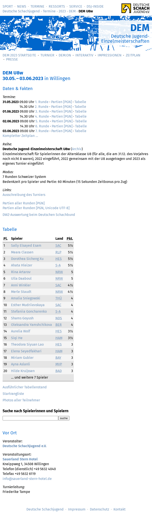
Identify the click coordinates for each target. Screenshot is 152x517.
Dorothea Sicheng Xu (27, 259)
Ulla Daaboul (21, 278)
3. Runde (42, 111)
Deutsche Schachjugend (21, 11)
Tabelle (80, 102)
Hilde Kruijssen (23, 371)
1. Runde (42, 102)
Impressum (77, 509)
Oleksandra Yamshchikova (31, 325)
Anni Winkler (21, 285)
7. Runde (42, 131)
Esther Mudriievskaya (28, 305)
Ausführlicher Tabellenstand (25, 387)
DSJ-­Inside (95, 6)
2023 (62, 11)
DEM (72, 11)
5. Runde (42, 121)
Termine (37, 6)
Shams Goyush (22, 318)
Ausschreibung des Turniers (24, 195)
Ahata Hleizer (21, 265)
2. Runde (42, 107)
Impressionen (109, 55)
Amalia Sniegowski (25, 298)
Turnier (47, 55)
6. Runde (42, 126)
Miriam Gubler (22, 358)
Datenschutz (99, 509)
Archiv (77, 149)
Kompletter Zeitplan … (20, 136)
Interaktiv (84, 55)
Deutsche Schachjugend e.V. (25, 446)
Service (75, 6)
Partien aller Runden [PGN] (24, 203)
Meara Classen (22, 252)
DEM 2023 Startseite (19, 55)
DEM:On (65, 55)
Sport (8, 6)
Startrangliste (13, 394)
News (21, 6)
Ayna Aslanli (20, 364)
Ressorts (57, 6)
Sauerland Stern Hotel (20, 459)
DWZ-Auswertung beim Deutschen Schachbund (39, 215)
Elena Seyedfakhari (26, 351)
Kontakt (119, 509)
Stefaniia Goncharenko (29, 311)
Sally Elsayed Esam (26, 245)
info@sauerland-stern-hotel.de (27, 479)
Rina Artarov (21, 272)
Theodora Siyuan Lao (27, 344)
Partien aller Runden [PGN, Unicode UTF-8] (36, 208)
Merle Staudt (21, 292)
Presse (12, 59)
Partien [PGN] (61, 102)
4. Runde (42, 116)
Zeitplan (133, 55)
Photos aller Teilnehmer (21, 400)
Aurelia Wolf (20, 331)
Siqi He (17, 338)
